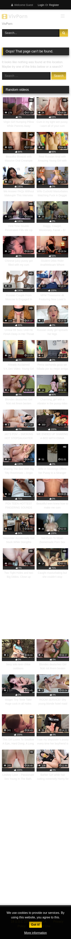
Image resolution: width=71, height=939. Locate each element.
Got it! (35, 924)
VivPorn (15, 16)
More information (35, 932)
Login (41, 4)
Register (54, 4)
